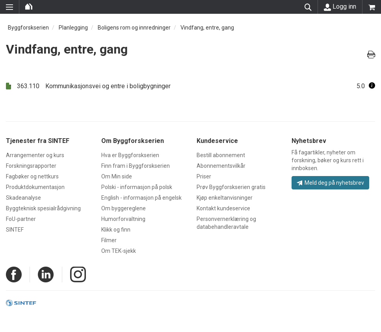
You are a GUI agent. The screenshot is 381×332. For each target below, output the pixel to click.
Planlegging (73, 27)
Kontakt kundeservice (223, 208)
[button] (372, 86)
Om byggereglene (123, 208)
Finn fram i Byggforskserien (135, 166)
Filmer (109, 240)
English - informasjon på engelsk (141, 198)
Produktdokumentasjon (35, 187)
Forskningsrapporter (31, 166)
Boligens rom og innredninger (134, 27)
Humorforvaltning (123, 219)
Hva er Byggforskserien (130, 155)
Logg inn (340, 7)
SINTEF (15, 229)
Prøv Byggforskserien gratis (231, 187)
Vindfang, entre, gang (207, 27)
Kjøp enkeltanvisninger (225, 198)
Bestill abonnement (221, 155)
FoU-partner (21, 219)
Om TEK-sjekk (118, 251)
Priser (204, 176)
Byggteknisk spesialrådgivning (43, 208)
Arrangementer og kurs (35, 155)
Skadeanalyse (23, 198)
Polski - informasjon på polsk (136, 187)
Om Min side (116, 176)
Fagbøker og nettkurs (32, 176)
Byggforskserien (28, 27)
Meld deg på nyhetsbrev (330, 183)
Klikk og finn (115, 229)
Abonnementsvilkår (221, 166)
